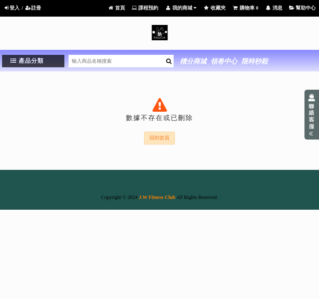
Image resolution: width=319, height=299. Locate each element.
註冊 (33, 8)
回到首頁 (159, 138)
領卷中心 (224, 61)
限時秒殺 (254, 61)
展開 (311, 115)
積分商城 (193, 61)
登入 (11, 8)
